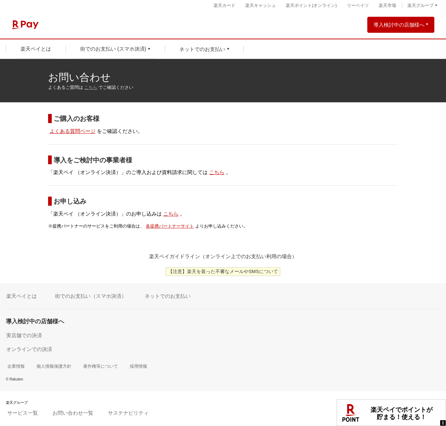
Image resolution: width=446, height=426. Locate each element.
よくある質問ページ (72, 131)
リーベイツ (358, 5)
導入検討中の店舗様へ (399, 25)
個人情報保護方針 (53, 366)
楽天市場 (387, 5)
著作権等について (100, 366)
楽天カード (224, 5)
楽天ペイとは (35, 49)
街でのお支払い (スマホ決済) (113, 49)
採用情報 (138, 366)
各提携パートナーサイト (170, 226)
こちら (90, 87)
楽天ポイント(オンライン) (311, 5)
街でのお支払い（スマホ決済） (90, 296)
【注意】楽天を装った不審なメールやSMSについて (223, 271)
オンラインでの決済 (29, 349)
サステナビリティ (128, 413)
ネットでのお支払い (202, 49)
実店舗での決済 (24, 335)
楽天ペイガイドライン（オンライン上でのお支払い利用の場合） (223, 256)
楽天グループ (420, 5)
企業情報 (16, 366)
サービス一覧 (22, 413)
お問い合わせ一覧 (72, 413)
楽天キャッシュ (260, 5)
